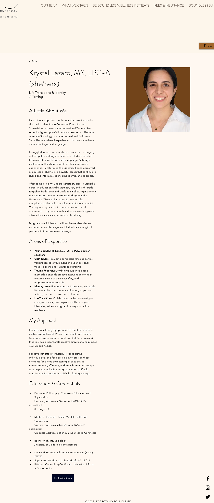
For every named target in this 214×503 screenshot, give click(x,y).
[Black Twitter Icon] (208, 497)
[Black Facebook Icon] (208, 478)
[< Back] (35, 61)
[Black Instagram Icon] (208, 487)
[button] (49, 5)
